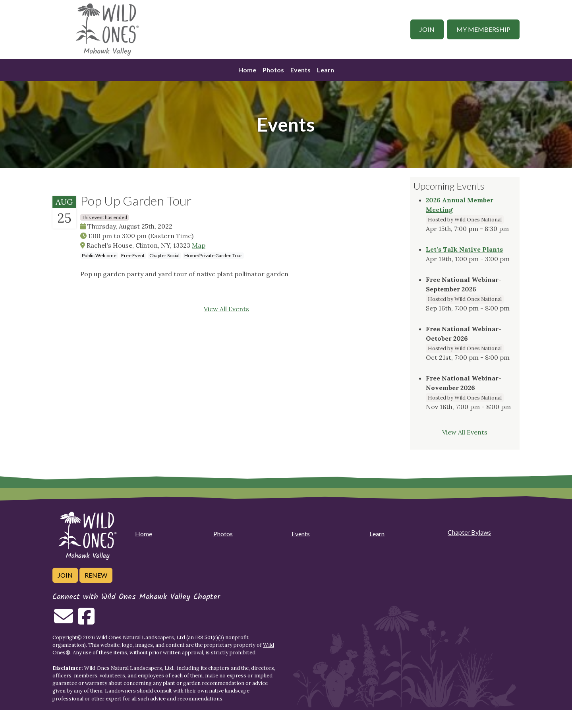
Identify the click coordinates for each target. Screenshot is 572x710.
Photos (273, 70)
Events (300, 70)
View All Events (226, 309)
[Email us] (63, 621)
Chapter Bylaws (469, 532)
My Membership (483, 29)
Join (427, 29)
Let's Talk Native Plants (464, 249)
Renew (96, 575)
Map (198, 245)
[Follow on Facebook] (86, 621)
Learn (325, 70)
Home (247, 70)
